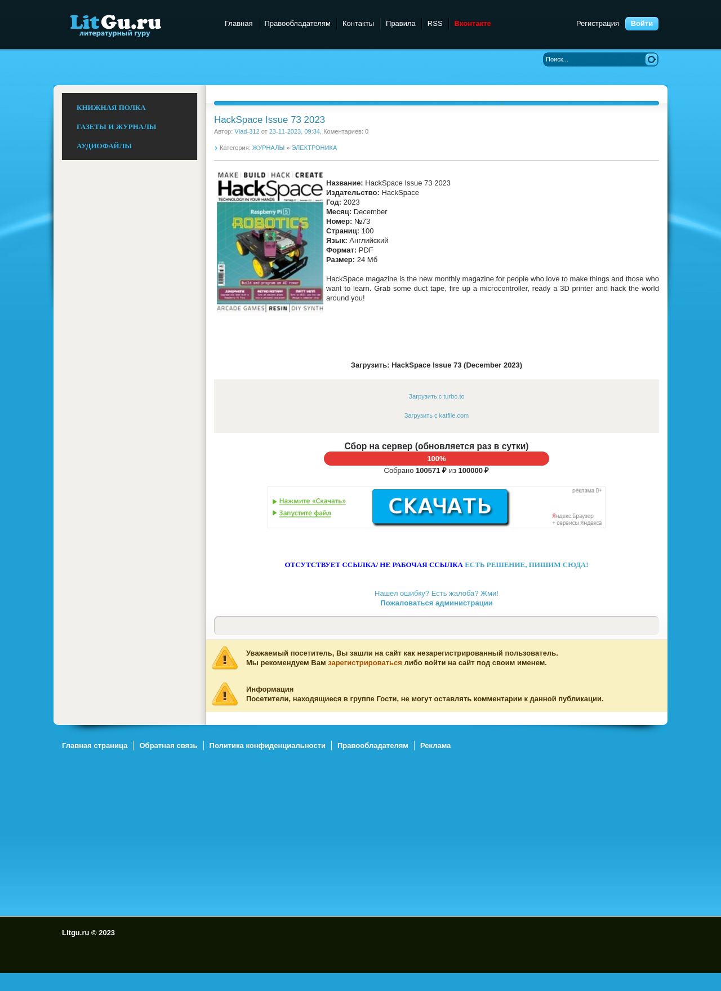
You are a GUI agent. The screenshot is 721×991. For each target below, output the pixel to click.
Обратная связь (168, 745)
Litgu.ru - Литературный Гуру (136, 25)
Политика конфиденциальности (268, 745)
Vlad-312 (246, 131)
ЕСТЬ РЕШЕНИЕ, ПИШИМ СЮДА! (526, 564)
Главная (238, 23)
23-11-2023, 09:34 (294, 131)
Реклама (435, 745)
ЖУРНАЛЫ (268, 147)
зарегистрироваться (365, 662)
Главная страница (94, 745)
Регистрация (597, 23)
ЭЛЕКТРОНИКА (314, 147)
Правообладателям (297, 23)
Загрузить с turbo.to (436, 396)
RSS (435, 23)
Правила (401, 23)
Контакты (358, 23)
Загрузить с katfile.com (436, 415)
